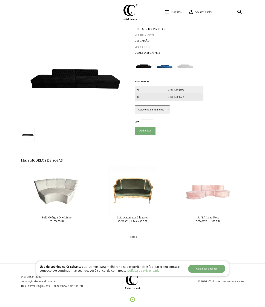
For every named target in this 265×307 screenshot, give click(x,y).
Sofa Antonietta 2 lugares (132, 217)
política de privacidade (143, 271)
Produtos (176, 11)
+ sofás (132, 236)
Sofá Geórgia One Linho (56, 217)
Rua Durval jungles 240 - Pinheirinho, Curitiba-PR (52, 285)
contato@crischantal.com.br (38, 281)
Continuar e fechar (206, 268)
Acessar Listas (203, 11)
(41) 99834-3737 (31, 276)
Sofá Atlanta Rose (208, 217)
